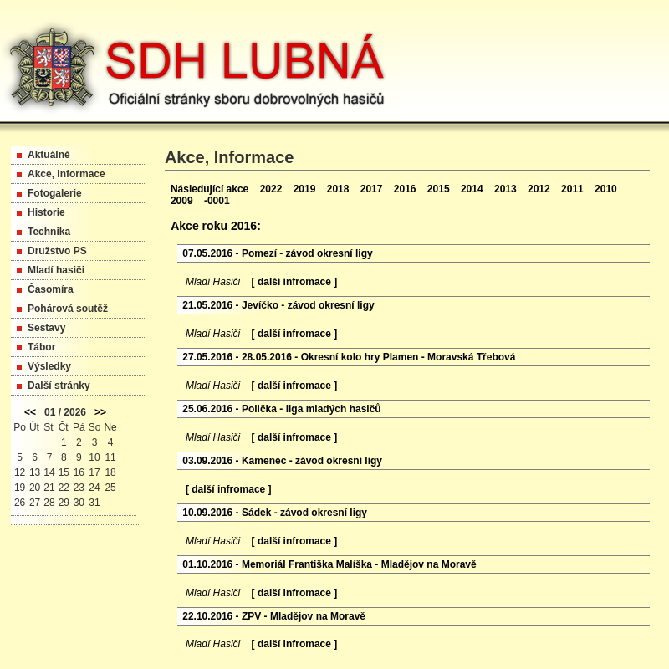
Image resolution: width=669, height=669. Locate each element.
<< (30, 412)
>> (100, 412)
